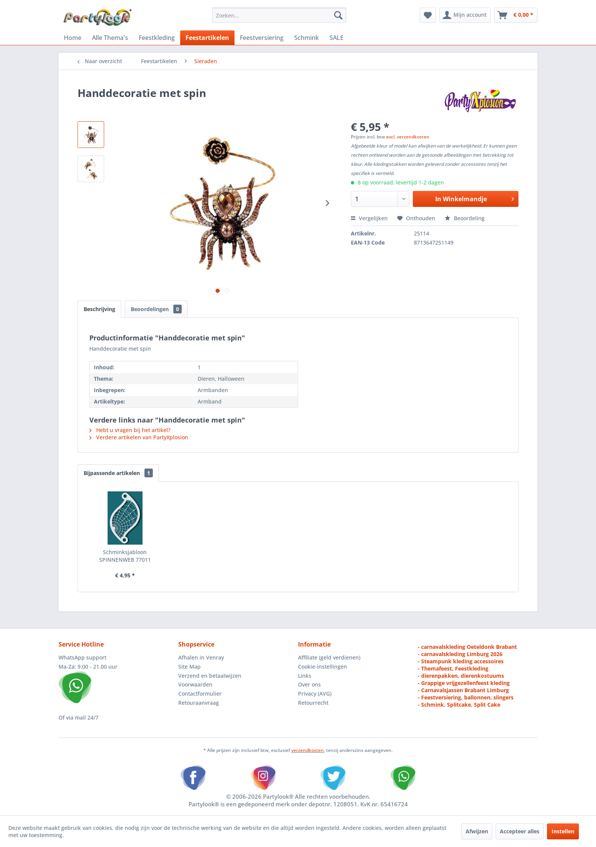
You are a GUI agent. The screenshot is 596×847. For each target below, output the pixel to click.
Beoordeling (465, 218)
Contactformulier (200, 693)
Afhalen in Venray (201, 657)
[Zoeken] (338, 15)
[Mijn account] (465, 15)
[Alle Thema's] (110, 37)
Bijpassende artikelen (118, 473)
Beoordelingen (156, 309)
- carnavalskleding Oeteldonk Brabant (467, 646)
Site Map (189, 666)
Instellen (563, 831)
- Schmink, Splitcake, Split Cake (459, 704)
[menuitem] (279, 15)
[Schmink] (306, 37)
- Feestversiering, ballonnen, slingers (466, 697)
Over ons (309, 684)
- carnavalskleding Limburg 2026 (460, 654)
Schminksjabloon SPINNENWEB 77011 (125, 555)
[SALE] (336, 37)
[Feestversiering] (262, 37)
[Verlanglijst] (428, 15)
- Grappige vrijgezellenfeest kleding (464, 682)
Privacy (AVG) (314, 693)
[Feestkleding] (156, 37)
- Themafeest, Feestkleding (453, 668)
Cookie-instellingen (322, 666)
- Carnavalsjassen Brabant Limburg (463, 690)
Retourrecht (313, 702)
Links (304, 675)
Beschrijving (99, 309)
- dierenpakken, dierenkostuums (461, 675)
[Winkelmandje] (515, 15)
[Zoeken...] (279, 15)
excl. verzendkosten (408, 136)
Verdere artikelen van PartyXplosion (138, 437)
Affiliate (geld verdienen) (329, 657)
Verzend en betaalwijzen (209, 675)
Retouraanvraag (198, 702)
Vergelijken (369, 218)
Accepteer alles (519, 831)
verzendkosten (307, 750)
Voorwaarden (195, 684)
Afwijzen (477, 831)
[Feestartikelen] (207, 37)
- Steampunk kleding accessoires (461, 661)
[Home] (73, 37)
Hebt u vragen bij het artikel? (129, 430)
